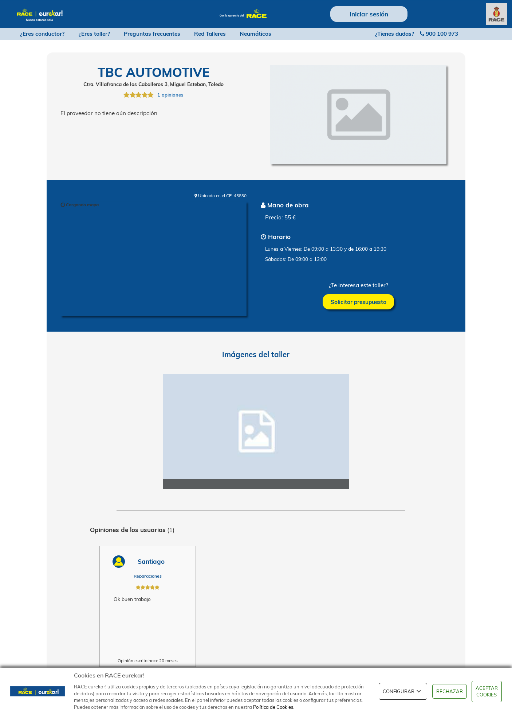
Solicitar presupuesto (358, 301)
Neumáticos (255, 33)
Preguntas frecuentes (152, 33)
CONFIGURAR (403, 691)
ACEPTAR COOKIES (487, 691)
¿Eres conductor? (42, 33)
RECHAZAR (449, 691)
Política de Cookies (273, 707)
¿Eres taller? (94, 33)
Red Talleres (210, 33)
